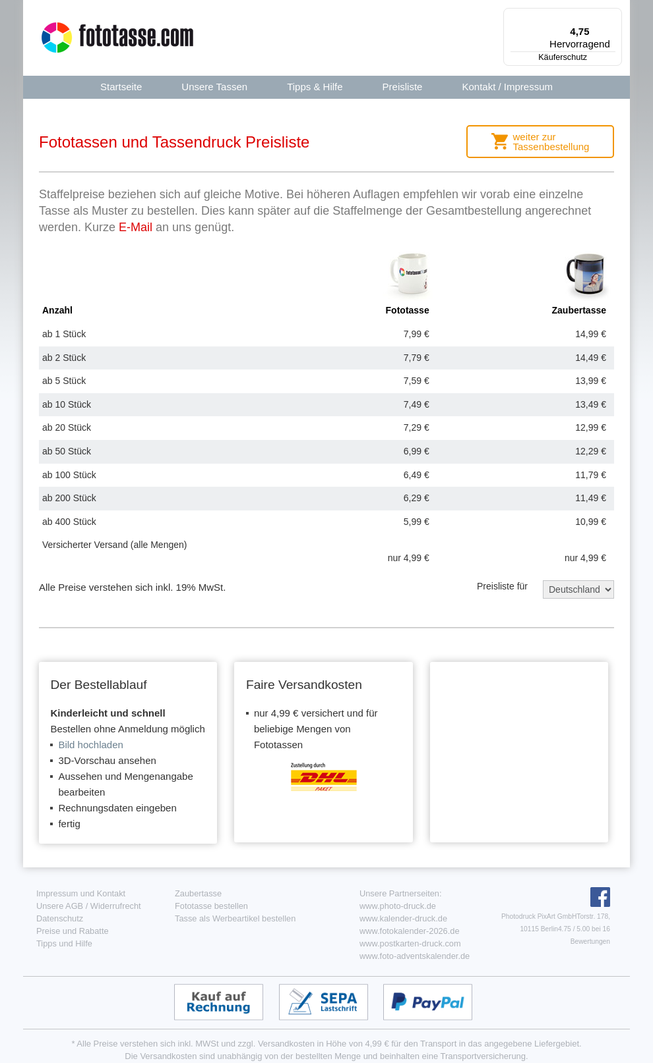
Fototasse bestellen (211, 906)
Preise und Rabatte (72, 931)
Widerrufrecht (115, 906)
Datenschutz (59, 918)
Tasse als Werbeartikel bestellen (235, 918)
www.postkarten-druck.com (410, 943)
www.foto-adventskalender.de (414, 956)
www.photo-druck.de (397, 906)
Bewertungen (590, 941)
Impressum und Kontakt (80, 893)
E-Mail (135, 227)
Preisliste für (502, 586)
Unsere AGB (59, 906)
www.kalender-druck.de (403, 918)
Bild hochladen (90, 744)
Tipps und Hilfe (64, 943)
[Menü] (614, 16)
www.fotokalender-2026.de (409, 931)
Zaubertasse (198, 893)
